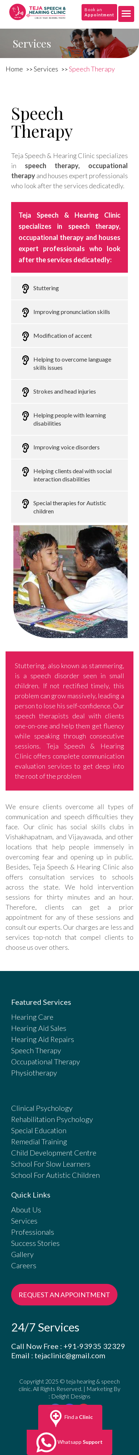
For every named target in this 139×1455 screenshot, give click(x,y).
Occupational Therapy (45, 1061)
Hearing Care (32, 1016)
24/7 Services (45, 1327)
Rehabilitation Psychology (52, 1119)
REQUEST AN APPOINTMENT (64, 1295)
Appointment (99, 14)
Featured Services (41, 1002)
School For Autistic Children (55, 1175)
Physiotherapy (34, 1072)
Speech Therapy (92, 69)
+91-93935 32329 (94, 1346)
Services (46, 69)
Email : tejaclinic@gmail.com (58, 1355)
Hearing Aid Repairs (42, 1039)
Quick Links (30, 1194)
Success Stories (35, 1243)
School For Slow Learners (50, 1163)
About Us (26, 1209)
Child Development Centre (53, 1152)
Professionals (32, 1232)
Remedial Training (39, 1141)
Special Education (38, 1130)
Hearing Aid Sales (38, 1028)
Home (15, 69)
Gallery (22, 1254)
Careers (23, 1265)
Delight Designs (70, 1396)
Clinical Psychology (42, 1108)
